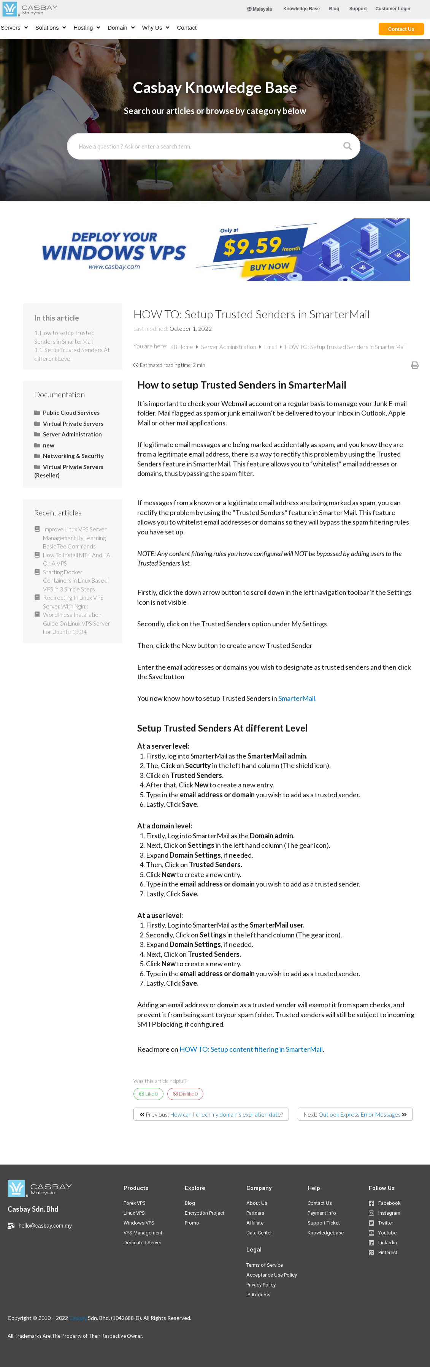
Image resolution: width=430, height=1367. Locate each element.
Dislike (185, 1094)
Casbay (78, 1318)
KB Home (182, 346)
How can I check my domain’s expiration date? (226, 1114)
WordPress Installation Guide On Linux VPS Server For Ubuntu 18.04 (76, 623)
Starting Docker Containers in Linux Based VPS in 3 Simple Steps (75, 581)
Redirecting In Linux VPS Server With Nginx (73, 602)
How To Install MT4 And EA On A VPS (76, 559)
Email (271, 346)
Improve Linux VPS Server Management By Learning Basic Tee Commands (75, 538)
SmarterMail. (297, 698)
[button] (301, 8)
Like (148, 1094)
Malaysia (259, 9)
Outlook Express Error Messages (360, 1114)
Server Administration (229, 346)
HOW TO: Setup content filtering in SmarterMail (251, 1049)
